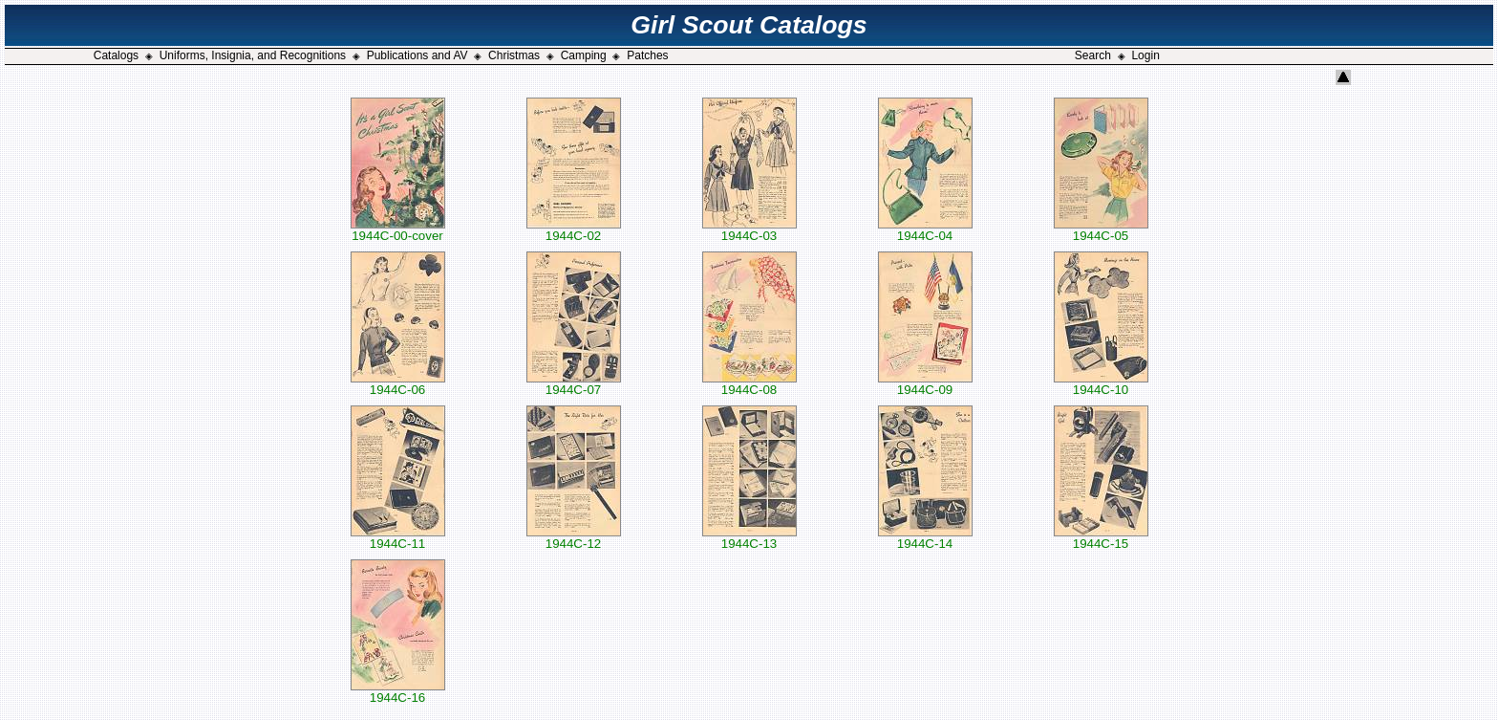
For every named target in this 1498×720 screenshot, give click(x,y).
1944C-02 (573, 230)
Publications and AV (417, 55)
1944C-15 (1101, 538)
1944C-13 (749, 538)
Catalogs (116, 55)
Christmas (514, 55)
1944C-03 (749, 230)
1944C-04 (925, 230)
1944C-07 (573, 384)
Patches (647, 55)
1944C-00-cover (398, 230)
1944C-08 (749, 384)
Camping (584, 55)
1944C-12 (573, 538)
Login (1145, 55)
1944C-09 (925, 384)
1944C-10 (1101, 384)
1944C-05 (1101, 230)
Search (1093, 55)
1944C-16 (398, 692)
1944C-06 (398, 384)
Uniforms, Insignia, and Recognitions (253, 55)
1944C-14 (925, 538)
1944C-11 (398, 538)
